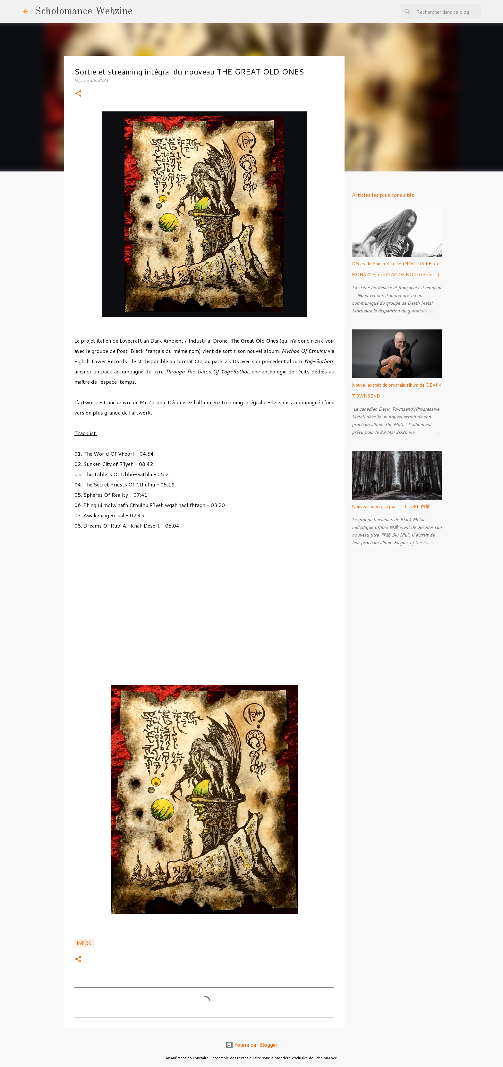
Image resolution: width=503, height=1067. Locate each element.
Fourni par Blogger (251, 1045)
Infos (84, 943)
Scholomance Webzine (83, 11)
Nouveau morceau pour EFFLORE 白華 (391, 506)
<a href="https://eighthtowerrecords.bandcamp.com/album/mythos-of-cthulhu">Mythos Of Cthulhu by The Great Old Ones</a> (204, 606)
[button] (78, 94)
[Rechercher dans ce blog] (447, 11)
